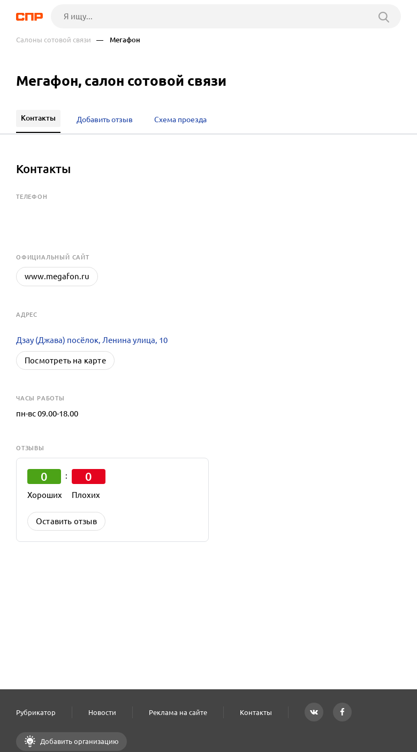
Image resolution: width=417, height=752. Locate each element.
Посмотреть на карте (65, 360)
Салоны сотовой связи (53, 39)
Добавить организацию (79, 741)
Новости (102, 712)
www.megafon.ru (57, 276)
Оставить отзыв (66, 521)
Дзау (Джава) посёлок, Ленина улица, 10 (92, 340)
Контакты (256, 712)
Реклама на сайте (178, 712)
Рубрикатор (36, 712)
